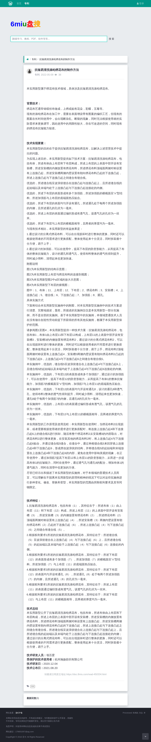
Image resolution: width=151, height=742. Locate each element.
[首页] (28, 59)
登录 (140, 3)
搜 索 (111, 39)
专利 (26, 3)
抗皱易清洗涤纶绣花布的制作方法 (57, 59)
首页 (18, 3)
